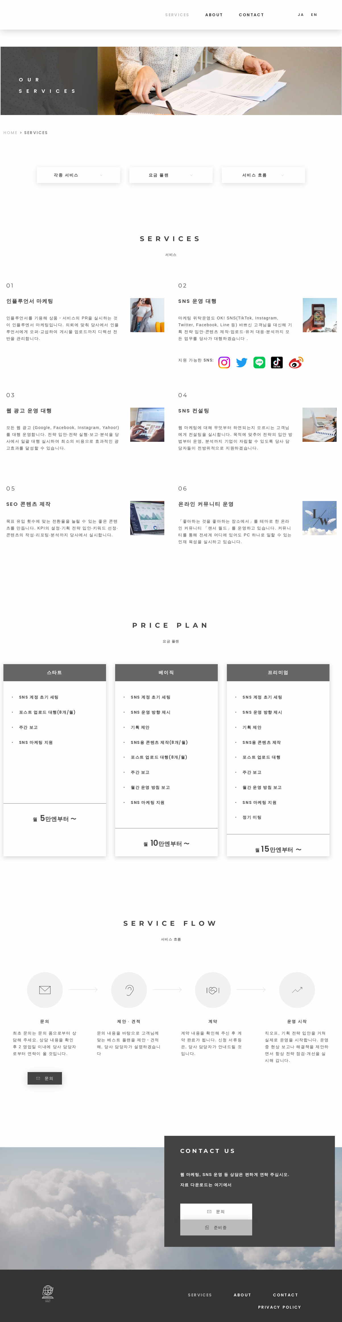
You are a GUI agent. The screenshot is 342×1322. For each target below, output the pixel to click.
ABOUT (214, 15)
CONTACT (251, 15)
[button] (285, 1212)
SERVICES (177, 15)
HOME (10, 133)
